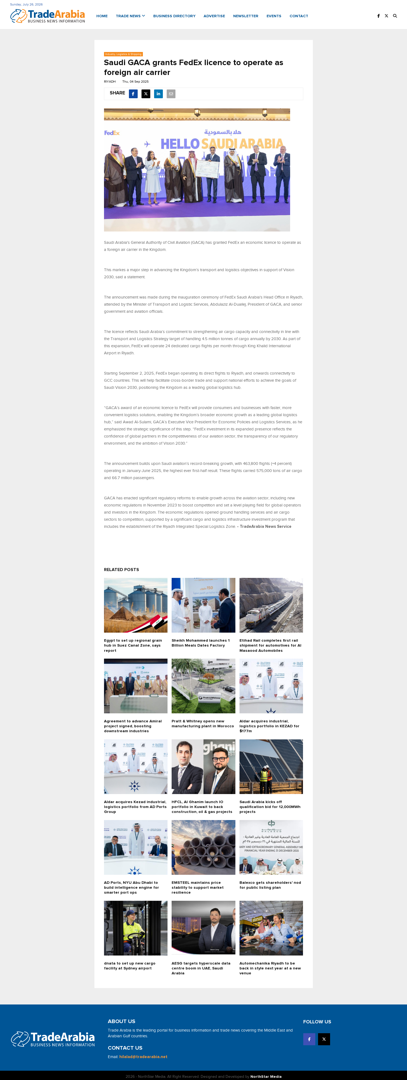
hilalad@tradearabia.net (143, 1054)
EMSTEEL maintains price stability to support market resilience (198, 885)
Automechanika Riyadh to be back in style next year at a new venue (270, 965)
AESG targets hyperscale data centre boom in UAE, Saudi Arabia (201, 965)
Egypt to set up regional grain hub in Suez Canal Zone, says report (133, 644)
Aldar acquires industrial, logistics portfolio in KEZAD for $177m (270, 724)
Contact (299, 15)
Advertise (214, 15)
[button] (395, 15)
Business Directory (174, 15)
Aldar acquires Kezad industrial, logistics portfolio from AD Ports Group (136, 805)
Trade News (130, 15)
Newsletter (245, 15)
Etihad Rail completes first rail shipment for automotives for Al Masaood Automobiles (270, 644)
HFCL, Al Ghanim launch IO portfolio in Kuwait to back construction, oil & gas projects (202, 805)
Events (274, 15)
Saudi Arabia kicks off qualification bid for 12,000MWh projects (271, 805)
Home (102, 15)
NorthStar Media (266, 1074)
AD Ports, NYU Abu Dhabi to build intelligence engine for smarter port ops (132, 885)
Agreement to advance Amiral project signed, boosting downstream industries (133, 724)
